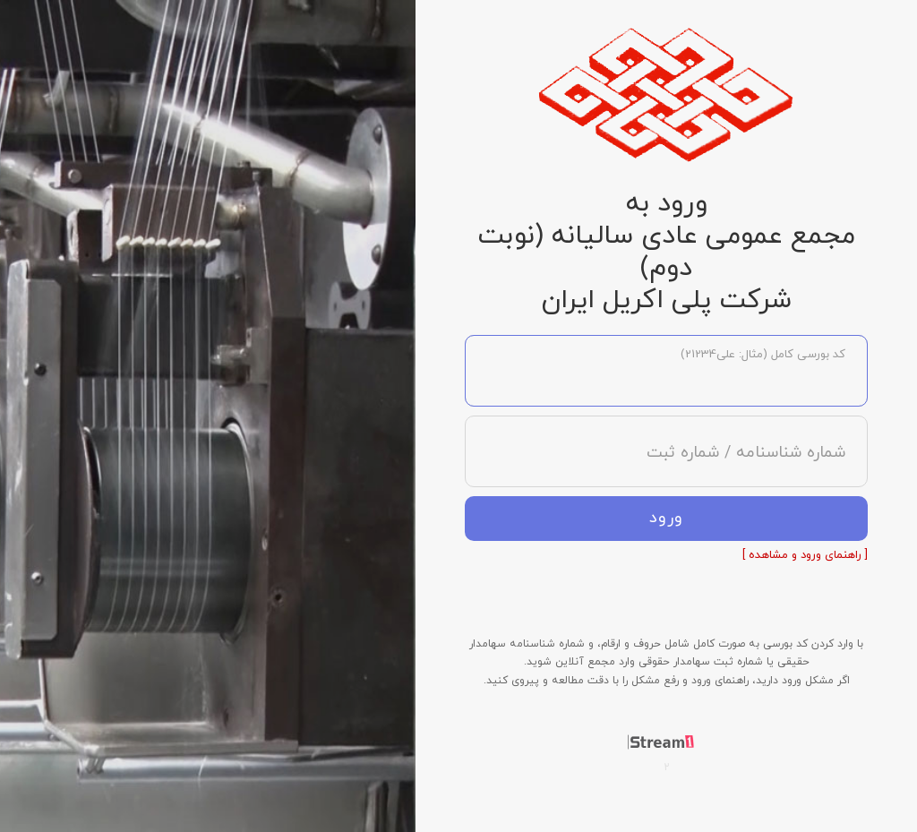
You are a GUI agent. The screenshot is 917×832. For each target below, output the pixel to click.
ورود (666, 518)
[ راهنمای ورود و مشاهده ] (805, 555)
